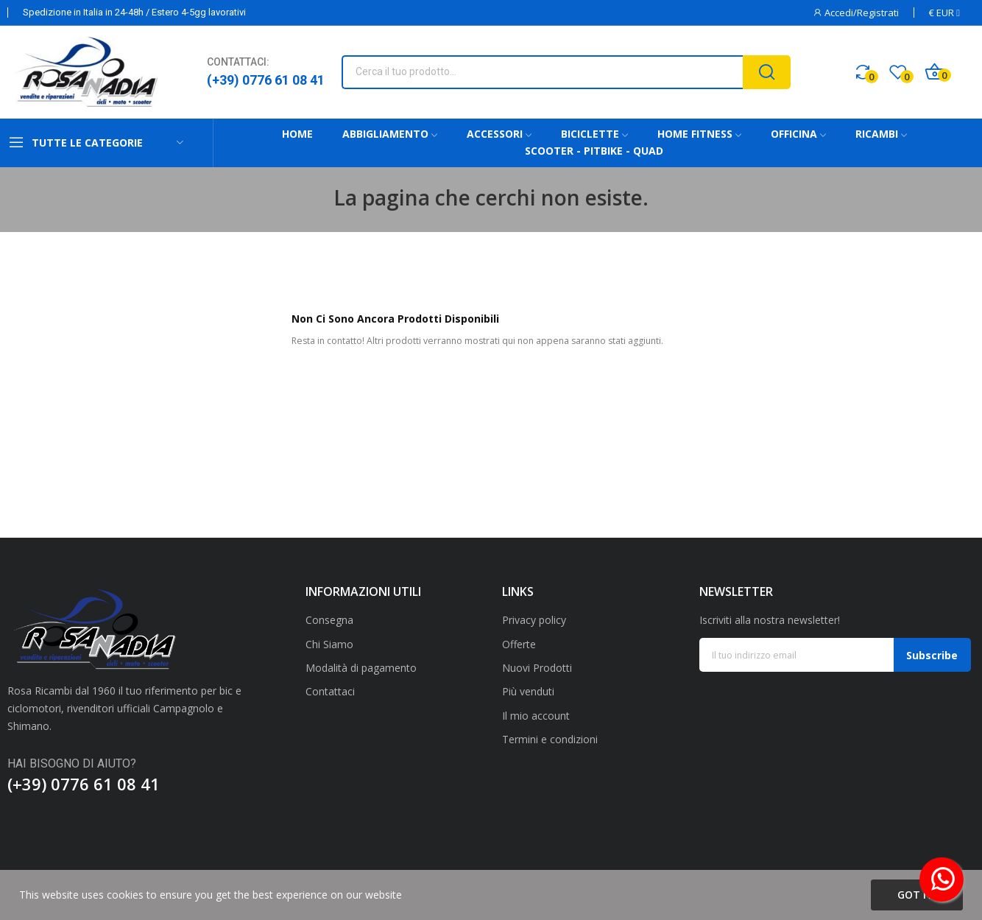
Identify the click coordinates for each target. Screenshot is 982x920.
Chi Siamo (329, 644)
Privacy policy (534, 620)
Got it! (916, 895)
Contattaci (330, 691)
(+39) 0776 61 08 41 (266, 80)
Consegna (329, 620)
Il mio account (536, 716)
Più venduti (528, 691)
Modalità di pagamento (361, 668)
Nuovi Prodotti (537, 668)
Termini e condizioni (550, 739)
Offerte (519, 644)
